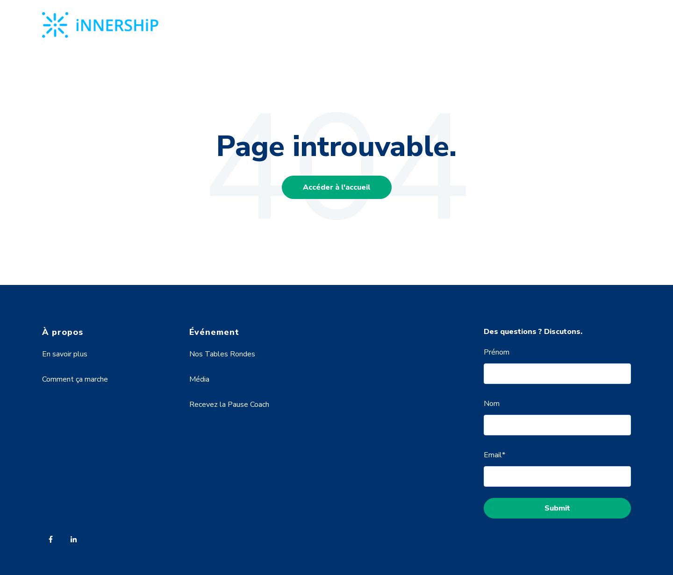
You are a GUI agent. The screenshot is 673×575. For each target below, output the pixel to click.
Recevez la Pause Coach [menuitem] (229, 404)
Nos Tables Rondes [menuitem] (222, 354)
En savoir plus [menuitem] (64, 354)
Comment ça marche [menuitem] (75, 379)
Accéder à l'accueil (337, 187)
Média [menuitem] (199, 379)
